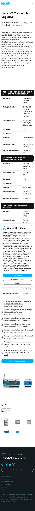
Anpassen (17, 283)
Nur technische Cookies (17, 279)
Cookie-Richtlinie (18, 256)
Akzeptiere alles (17, 275)
